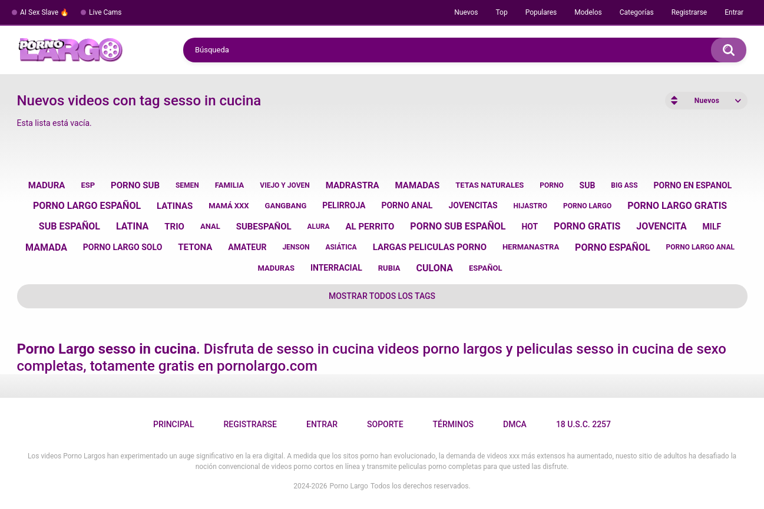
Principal (173, 424)
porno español (612, 247)
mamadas (417, 185)
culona (434, 268)
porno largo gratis (677, 205)
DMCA (515, 424)
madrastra (352, 185)
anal (210, 226)
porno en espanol (692, 185)
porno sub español (457, 226)
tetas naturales (489, 185)
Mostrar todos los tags (382, 296)
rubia (389, 268)
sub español (69, 226)
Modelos (587, 12)
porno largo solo (122, 247)
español (485, 268)
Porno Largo (349, 486)
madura (46, 185)
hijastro (530, 206)
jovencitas (472, 205)
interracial (336, 267)
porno (551, 185)
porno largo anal (700, 247)
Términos (453, 424)
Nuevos (466, 12)
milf (712, 226)
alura (318, 226)
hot (529, 226)
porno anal (406, 205)
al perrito (370, 226)
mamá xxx (229, 205)
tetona (195, 247)
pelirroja (343, 205)
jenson (295, 247)
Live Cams (105, 12)
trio (174, 226)
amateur (247, 247)
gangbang (286, 205)
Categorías (637, 12)
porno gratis (587, 226)
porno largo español (87, 205)
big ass (624, 185)
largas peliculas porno (430, 247)
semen (187, 185)
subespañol (264, 226)
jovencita (661, 226)
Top (501, 12)
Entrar (734, 12)
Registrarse (689, 12)
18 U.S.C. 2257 (583, 424)
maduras (276, 268)
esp (88, 185)
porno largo (587, 206)
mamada (46, 247)
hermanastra (530, 246)
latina (132, 226)
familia (229, 185)
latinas (175, 206)
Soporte (385, 424)
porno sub (135, 185)
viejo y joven (284, 185)
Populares (541, 12)
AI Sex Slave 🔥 (44, 12)
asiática (340, 247)
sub (588, 185)
